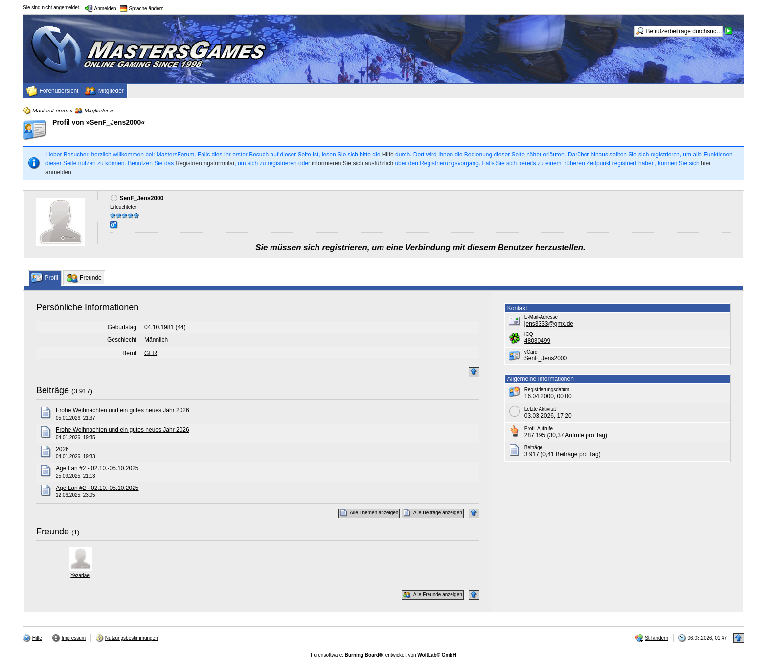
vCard (531, 352)
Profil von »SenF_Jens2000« (98, 122)
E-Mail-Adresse (541, 317)
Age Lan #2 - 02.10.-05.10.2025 (97, 468)
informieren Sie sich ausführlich (352, 163)
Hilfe (388, 154)
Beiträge (52, 390)
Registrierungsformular (205, 163)
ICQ (528, 334)
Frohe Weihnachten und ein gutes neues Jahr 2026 (122, 410)
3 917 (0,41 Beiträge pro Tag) (562, 454)
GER (150, 353)
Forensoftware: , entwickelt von (383, 655)
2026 (62, 449)
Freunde (52, 531)
